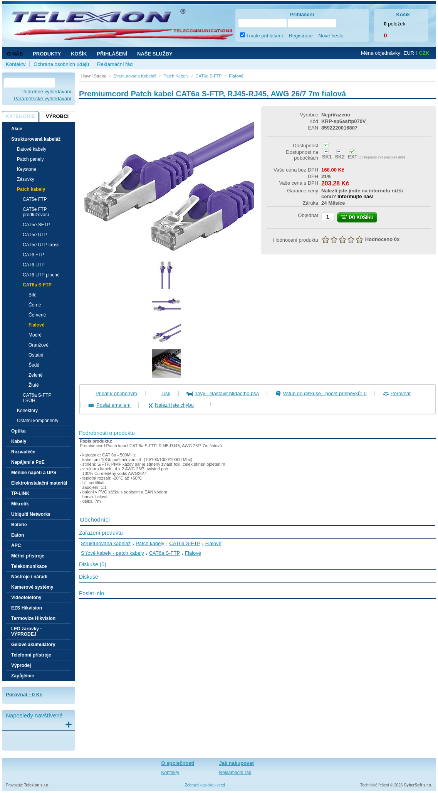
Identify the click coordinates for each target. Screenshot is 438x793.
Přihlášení (112, 54)
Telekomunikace (29, 566)
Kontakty (15, 64)
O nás (15, 54)
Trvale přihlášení (264, 36)
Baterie (19, 524)
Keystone (26, 169)
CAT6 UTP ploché (41, 275)
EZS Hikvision (26, 608)
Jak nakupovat (236, 763)
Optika (18, 431)
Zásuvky (25, 179)
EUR (409, 53)
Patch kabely (150, 543)
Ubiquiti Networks (30, 514)
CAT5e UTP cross (41, 244)
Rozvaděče (23, 452)
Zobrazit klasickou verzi (205, 785)
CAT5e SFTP (36, 224)
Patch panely (30, 159)
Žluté (34, 385)
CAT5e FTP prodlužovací (36, 212)
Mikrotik (20, 504)
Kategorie (20, 116)
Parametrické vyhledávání (42, 98)
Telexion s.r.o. (36, 785)
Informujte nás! (355, 196)
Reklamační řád (115, 64)
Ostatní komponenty (37, 420)
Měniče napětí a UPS (33, 472)
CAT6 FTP (33, 255)
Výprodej (21, 665)
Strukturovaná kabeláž (106, 543)
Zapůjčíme (22, 676)
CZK (424, 53)
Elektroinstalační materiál (39, 483)
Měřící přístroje (27, 556)
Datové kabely (31, 149)
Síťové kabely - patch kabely (112, 553)
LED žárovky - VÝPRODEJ (26, 631)
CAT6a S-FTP (184, 543)
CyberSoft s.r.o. (418, 785)
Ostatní (36, 355)
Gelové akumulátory (33, 644)
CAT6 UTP (34, 265)
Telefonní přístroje (31, 655)
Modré (35, 335)
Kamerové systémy (32, 587)
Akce (16, 128)
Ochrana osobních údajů (61, 64)
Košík (79, 54)
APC (16, 545)
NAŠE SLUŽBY (155, 54)
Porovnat (401, 393)
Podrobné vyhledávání (46, 91)
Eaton (17, 535)
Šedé (34, 365)
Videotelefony (26, 597)
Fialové (36, 325)
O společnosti (178, 763)
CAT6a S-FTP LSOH (37, 397)
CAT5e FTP (35, 199)
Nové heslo (331, 36)
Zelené (36, 375)
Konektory (27, 410)
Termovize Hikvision (33, 618)
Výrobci (57, 116)
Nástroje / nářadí (29, 576)
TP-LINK (20, 493)
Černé (35, 305)
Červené (37, 315)
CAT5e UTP (35, 234)
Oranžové (39, 345)
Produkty (47, 54)
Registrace (301, 36)
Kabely (18, 441)
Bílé (33, 295)
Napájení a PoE (28, 462)
